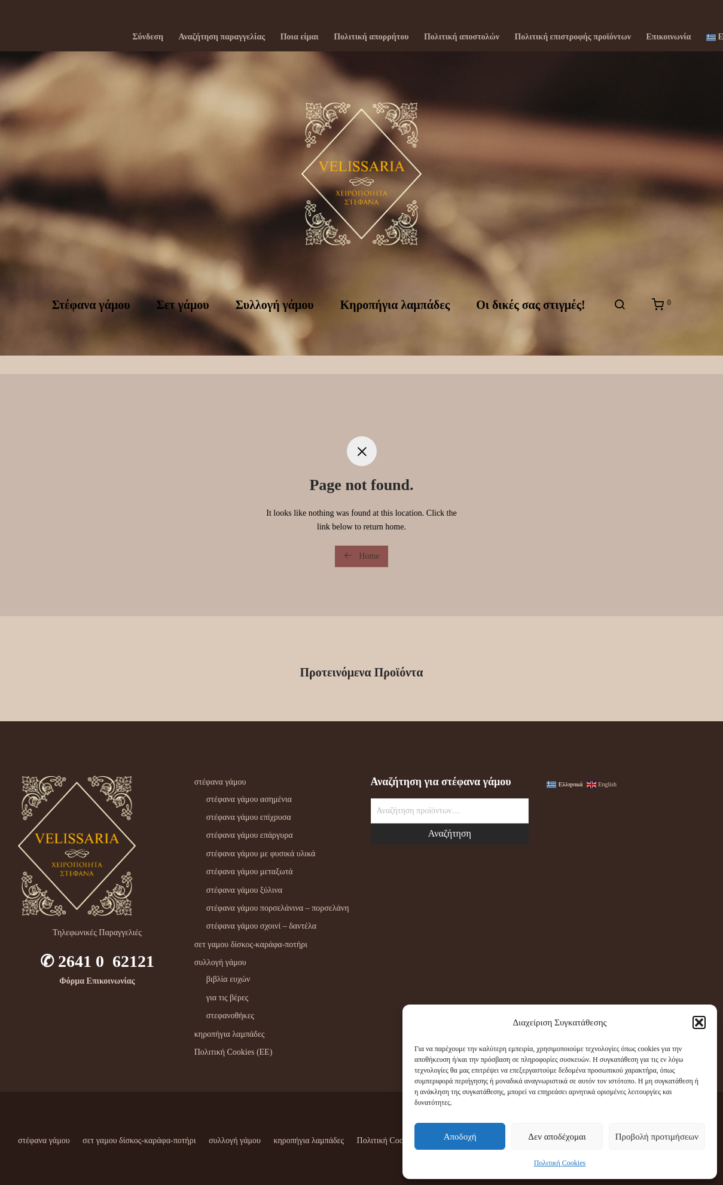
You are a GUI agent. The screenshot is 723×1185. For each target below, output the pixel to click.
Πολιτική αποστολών (461, 37)
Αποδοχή (460, 1136)
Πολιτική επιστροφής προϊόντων (572, 37)
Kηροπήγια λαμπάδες (395, 314)
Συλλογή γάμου (275, 314)
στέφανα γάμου (220, 781)
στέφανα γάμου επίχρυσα (248, 817)
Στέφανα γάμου (91, 314)
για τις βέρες (227, 997)
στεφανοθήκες (230, 1015)
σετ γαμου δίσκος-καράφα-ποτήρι (250, 944)
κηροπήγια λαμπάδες (229, 1034)
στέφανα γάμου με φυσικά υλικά (261, 853)
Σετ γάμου (183, 314)
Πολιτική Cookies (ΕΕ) (233, 1052)
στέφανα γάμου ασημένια (249, 799)
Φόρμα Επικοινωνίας (97, 980)
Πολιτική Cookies (559, 1163)
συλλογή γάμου (220, 962)
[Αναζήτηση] (619, 315)
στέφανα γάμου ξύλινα (244, 890)
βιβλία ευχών (228, 979)
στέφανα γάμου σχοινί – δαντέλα (261, 925)
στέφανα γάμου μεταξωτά (249, 871)
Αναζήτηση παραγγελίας (221, 37)
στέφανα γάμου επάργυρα (249, 835)
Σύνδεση (147, 37)
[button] (699, 1022)
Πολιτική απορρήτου (371, 37)
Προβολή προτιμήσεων (656, 1136)
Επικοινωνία (668, 37)
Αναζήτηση (449, 833)
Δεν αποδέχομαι (557, 1136)
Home (362, 556)
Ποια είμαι (299, 37)
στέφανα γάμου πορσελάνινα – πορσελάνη (277, 908)
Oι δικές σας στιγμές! (530, 314)
